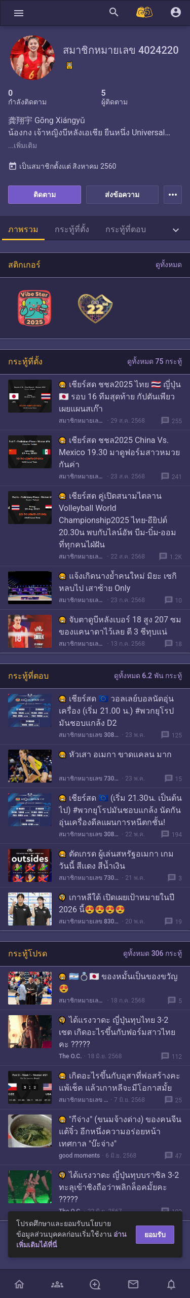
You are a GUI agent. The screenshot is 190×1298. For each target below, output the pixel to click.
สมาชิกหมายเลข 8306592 (89, 921)
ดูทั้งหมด (169, 264)
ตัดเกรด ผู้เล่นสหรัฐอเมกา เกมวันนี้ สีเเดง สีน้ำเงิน (116, 860)
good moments (79, 1155)
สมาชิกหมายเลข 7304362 (89, 778)
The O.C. (70, 1056)
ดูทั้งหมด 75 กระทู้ (154, 361)
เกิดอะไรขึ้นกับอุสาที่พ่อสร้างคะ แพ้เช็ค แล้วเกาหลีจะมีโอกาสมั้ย (119, 1082)
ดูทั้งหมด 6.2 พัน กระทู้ (148, 675)
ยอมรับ (155, 1235)
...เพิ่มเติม (22, 145)
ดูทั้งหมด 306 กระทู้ (152, 953)
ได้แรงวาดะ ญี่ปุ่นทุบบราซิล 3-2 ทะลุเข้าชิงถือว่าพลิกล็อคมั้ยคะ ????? (119, 1187)
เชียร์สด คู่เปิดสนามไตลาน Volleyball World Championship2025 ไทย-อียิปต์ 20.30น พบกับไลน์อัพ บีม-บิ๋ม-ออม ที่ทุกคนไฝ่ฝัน (117, 520)
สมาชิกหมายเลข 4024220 (82, 420)
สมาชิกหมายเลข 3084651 (89, 734)
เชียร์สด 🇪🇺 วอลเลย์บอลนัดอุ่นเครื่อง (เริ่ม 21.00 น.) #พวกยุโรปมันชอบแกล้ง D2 (116, 711)
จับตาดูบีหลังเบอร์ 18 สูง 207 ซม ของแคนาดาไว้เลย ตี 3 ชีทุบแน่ (120, 626)
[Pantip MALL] (145, 13)
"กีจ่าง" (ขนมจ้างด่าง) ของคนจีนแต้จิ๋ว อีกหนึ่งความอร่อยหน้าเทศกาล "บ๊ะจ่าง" (120, 1131)
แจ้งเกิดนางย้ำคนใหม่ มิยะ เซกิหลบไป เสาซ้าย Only (118, 582)
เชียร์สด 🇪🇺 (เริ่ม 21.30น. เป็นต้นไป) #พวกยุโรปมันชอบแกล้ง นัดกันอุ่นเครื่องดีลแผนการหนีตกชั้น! (120, 810)
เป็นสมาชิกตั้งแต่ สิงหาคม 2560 (62, 166)
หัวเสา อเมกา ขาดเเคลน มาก (115, 754)
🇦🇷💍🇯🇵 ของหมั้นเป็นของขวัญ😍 (118, 982)
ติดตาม (44, 195)
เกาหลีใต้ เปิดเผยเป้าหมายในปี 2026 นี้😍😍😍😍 (116, 903)
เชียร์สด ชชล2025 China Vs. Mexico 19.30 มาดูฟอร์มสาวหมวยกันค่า (119, 452)
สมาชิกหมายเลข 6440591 (82, 1000)
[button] (19, 13)
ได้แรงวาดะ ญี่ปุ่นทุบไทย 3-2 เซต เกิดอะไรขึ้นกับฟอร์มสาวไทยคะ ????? (117, 1032)
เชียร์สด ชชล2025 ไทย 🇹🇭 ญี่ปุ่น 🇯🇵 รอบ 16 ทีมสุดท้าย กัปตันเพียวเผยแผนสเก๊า (120, 397)
